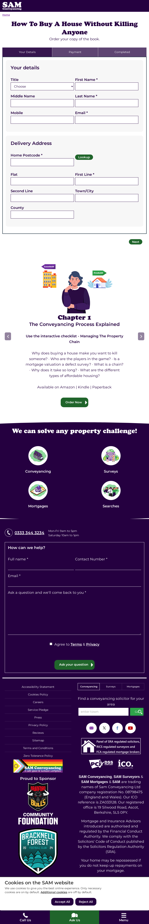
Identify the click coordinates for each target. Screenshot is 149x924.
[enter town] (103, 712)
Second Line (22, 191)
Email (81, 113)
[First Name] (106, 86)
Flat (14, 174)
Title (15, 80)
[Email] (106, 120)
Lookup (84, 157)
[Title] (42, 86)
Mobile (17, 113)
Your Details (27, 52)
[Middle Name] (42, 103)
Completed (122, 52)
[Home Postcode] (42, 162)
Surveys (110, 686)
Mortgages (133, 686)
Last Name (86, 96)
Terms (76, 644)
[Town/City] (106, 198)
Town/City (84, 191)
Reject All (86, 902)
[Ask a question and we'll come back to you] (74, 615)
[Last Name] (106, 103)
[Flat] (42, 181)
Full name (18, 559)
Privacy (92, 644)
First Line (84, 174)
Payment (75, 52)
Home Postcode (26, 155)
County (17, 208)
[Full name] (41, 566)
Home (6, 14)
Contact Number (91, 559)
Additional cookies (54, 892)
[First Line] (106, 181)
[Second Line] (42, 198)
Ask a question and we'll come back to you (47, 592)
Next (135, 242)
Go (137, 712)
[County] (42, 215)
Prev (8, 336)
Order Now (73, 402)
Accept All (62, 902)
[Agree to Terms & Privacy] (51, 644)
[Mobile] (42, 120)
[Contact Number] (108, 566)
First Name (86, 80)
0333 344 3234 (29, 532)
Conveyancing (88, 686)
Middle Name (23, 96)
